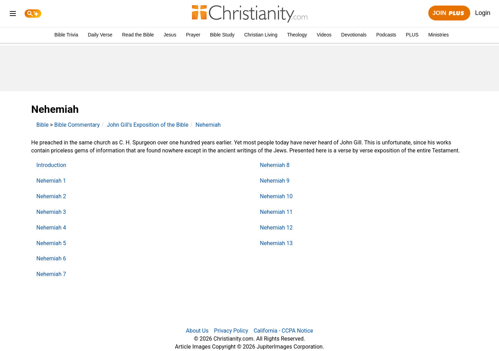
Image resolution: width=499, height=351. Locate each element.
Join (449, 13)
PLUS (412, 34)
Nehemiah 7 (51, 274)
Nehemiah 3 (51, 212)
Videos (324, 34)
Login (482, 12)
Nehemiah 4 (51, 227)
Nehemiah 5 (51, 243)
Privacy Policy (231, 330)
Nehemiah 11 (276, 212)
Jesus (170, 34)
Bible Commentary (77, 125)
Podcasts (386, 34)
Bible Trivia (66, 34)
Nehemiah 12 (276, 227)
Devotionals (354, 34)
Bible (42, 125)
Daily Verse (100, 34)
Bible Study (222, 34)
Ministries (438, 34)
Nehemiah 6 (51, 258)
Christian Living (261, 34)
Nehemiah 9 (275, 180)
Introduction (51, 165)
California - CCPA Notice (283, 330)
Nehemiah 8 (275, 165)
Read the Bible (138, 34)
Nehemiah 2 (51, 196)
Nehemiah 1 (51, 180)
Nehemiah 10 (276, 196)
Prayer (193, 34)
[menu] (12, 14)
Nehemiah (208, 125)
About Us (197, 330)
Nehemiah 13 (276, 243)
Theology (297, 34)
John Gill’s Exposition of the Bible (147, 125)
